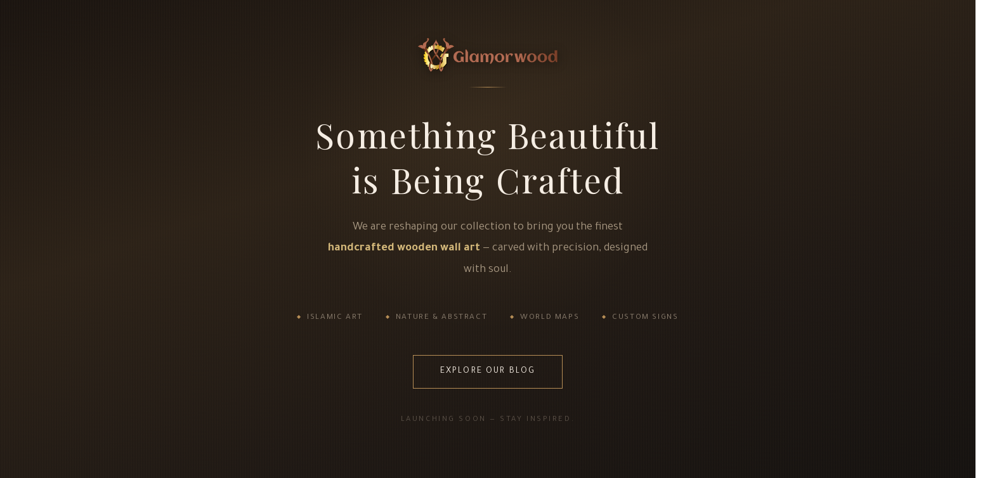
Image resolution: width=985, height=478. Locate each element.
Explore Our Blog (488, 371)
